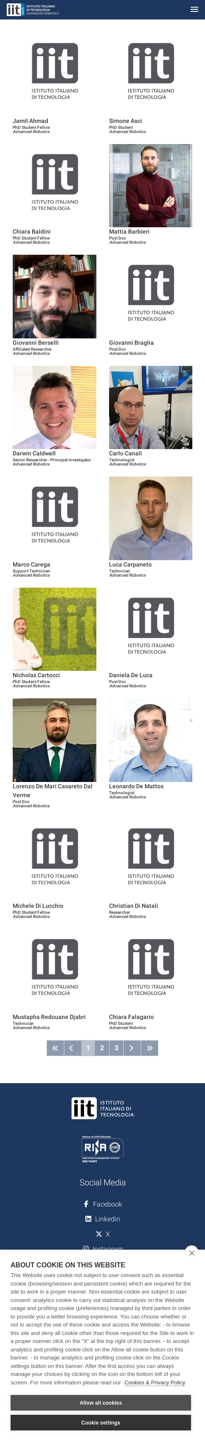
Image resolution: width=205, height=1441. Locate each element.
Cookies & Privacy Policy (154, 1382)
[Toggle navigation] (194, 10)
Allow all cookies (100, 1403)
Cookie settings (100, 1423)
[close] (192, 1252)
